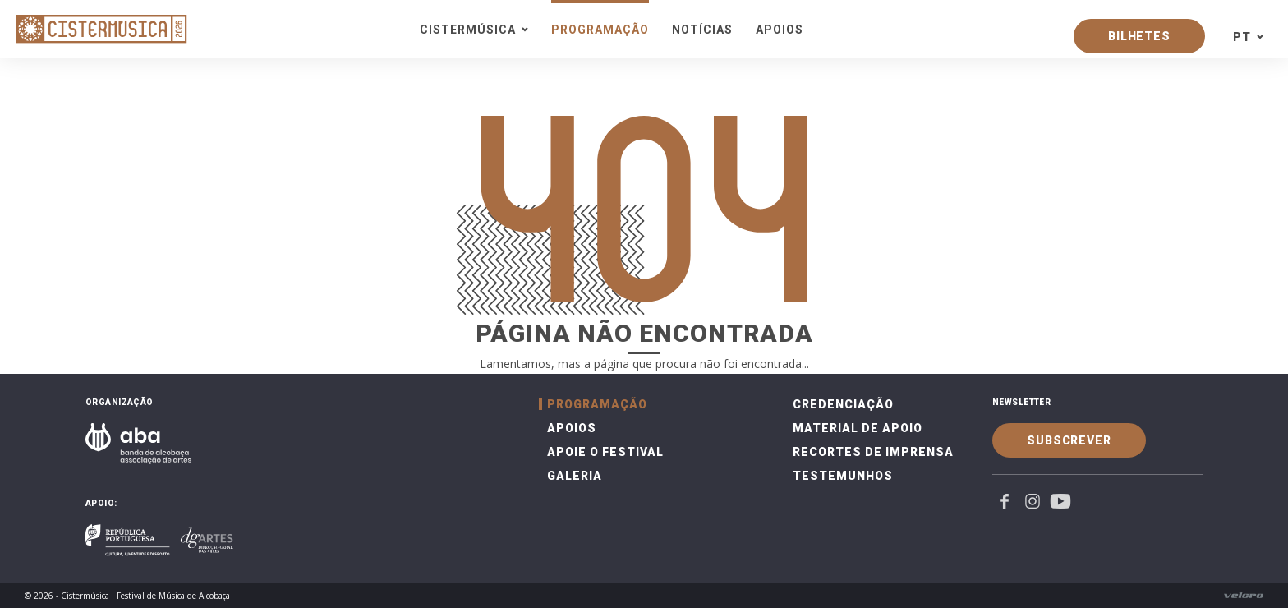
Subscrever (1069, 440)
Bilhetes (1139, 36)
